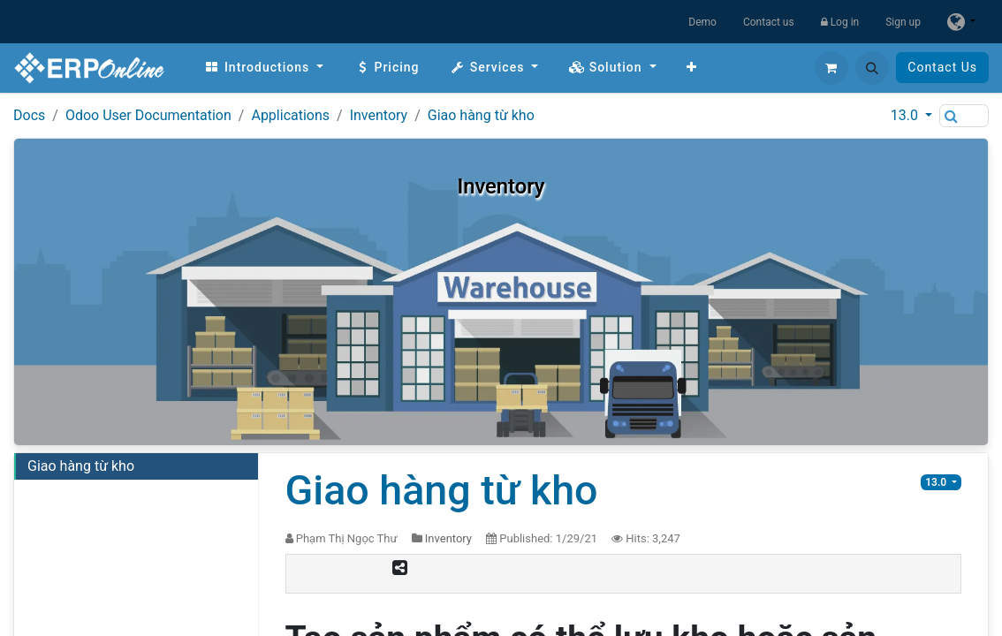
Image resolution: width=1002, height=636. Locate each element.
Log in (840, 22)
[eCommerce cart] (831, 68)
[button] (872, 68)
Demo (702, 22)
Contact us (768, 22)
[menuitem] (264, 67)
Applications (290, 115)
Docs (29, 115)
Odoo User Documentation (148, 115)
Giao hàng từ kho (481, 115)
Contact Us (942, 67)
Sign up (903, 22)
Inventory (379, 115)
